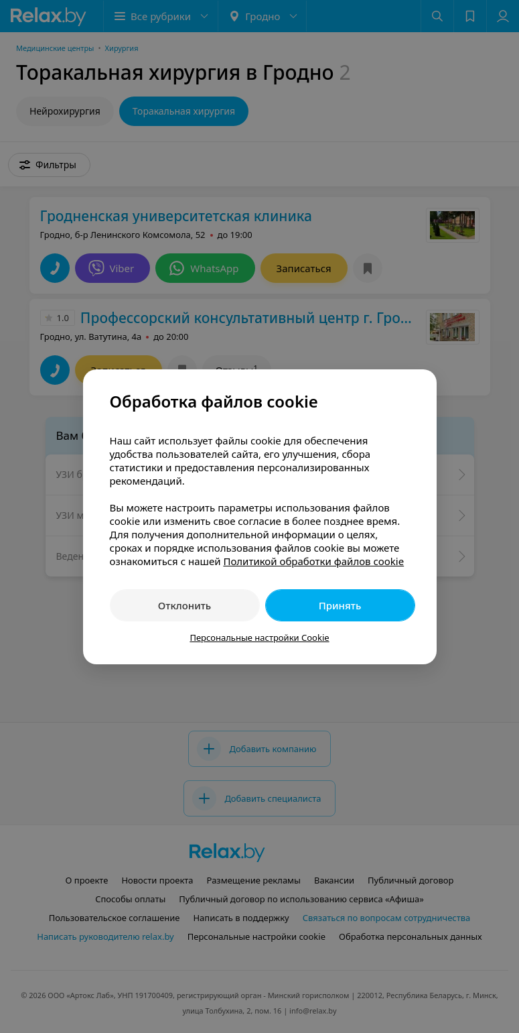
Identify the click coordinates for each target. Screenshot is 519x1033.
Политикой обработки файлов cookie (313, 561)
